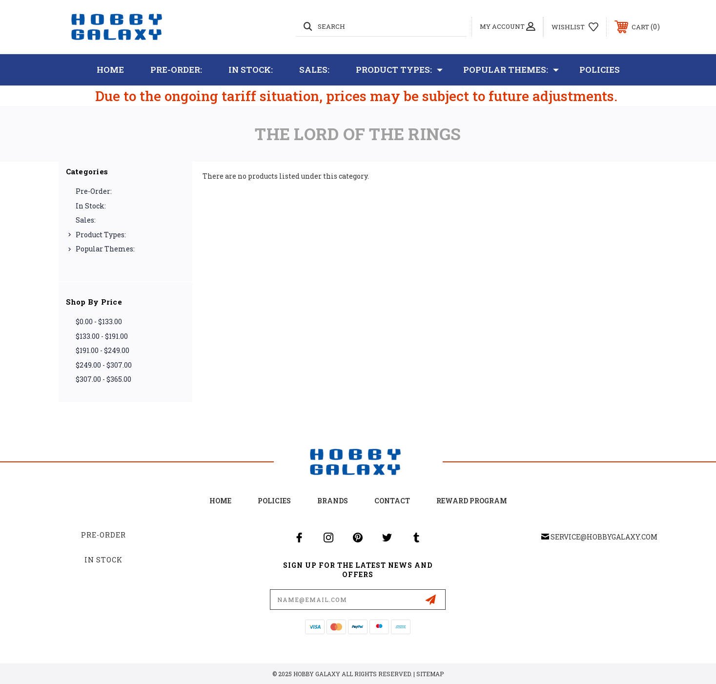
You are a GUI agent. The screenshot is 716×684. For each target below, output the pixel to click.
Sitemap (430, 674)
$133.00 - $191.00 (102, 336)
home (220, 500)
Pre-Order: (176, 69)
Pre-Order (103, 534)
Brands (332, 500)
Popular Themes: (511, 70)
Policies (599, 69)
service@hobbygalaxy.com (604, 536)
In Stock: (250, 69)
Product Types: (399, 70)
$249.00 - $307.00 (104, 365)
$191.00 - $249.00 (102, 350)
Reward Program (471, 500)
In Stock (103, 559)
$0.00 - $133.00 (99, 321)
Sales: (314, 69)
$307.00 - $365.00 (103, 379)
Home (110, 69)
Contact (392, 500)
